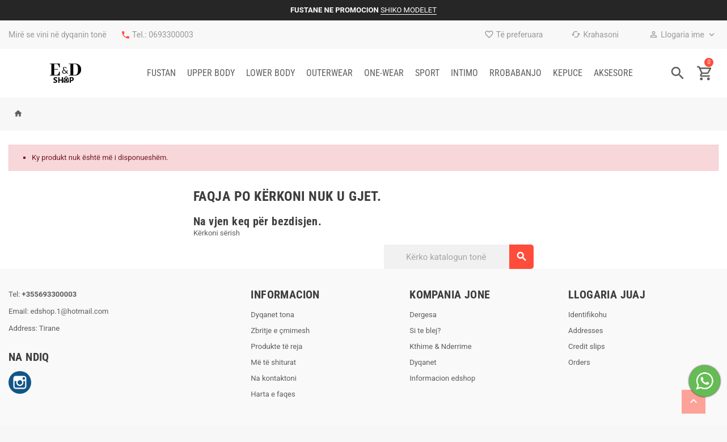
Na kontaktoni (274, 378)
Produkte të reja (276, 346)
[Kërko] (458, 257)
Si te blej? (425, 330)
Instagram (20, 382)
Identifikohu (587, 314)
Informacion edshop (442, 378)
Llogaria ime (676, 35)
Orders (579, 362)
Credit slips (586, 346)
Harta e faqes (273, 394)
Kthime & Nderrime (440, 346)
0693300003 (171, 34)
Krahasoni (595, 35)
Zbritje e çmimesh (280, 330)
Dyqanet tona (272, 314)
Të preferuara (513, 35)
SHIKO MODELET (409, 10)
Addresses (585, 330)
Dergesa (423, 314)
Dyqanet (422, 362)
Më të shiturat (273, 362)
